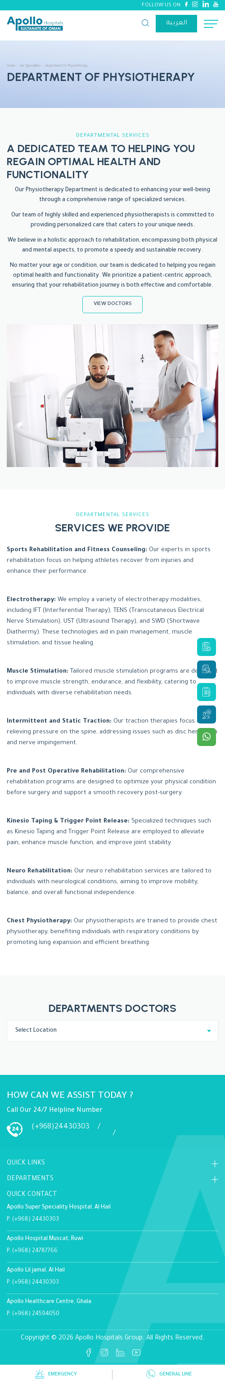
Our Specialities (30, 66)
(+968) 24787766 (35, 1251)
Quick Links (26, 1163)
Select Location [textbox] (36, 1031)
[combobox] (112, 1030)
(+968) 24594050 (35, 1314)
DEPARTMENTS (30, 1179)
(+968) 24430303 (35, 1220)
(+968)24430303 (61, 1127)
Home (11, 66)
